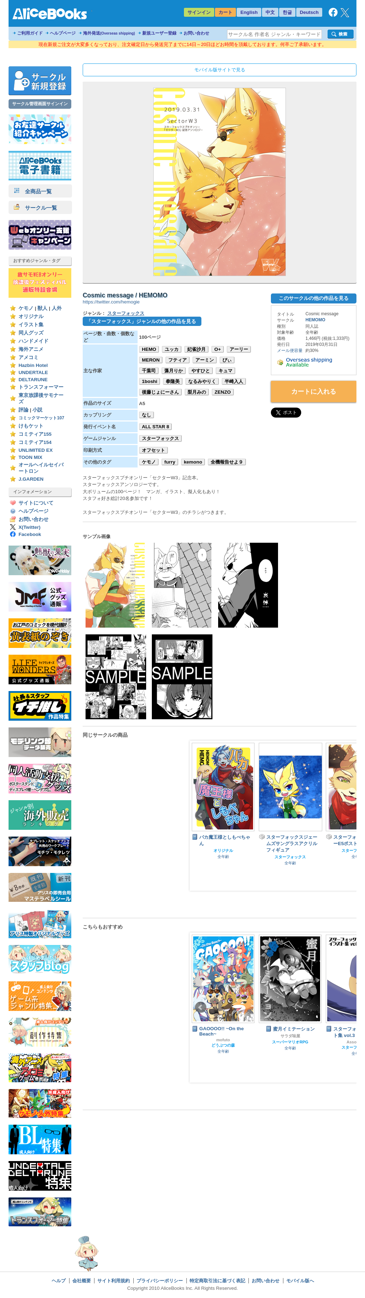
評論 (24, 410)
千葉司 (149, 370)
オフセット (153, 450)
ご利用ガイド (30, 33)
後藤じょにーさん (160, 392)
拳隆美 (173, 381)
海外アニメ (31, 349)
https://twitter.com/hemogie (111, 302)
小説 (37, 410)
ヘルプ (59, 1280)
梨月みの (196, 392)
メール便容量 (290, 350)
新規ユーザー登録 (159, 33)
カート (225, 12)
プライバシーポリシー (160, 1280)
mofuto (223, 1040)
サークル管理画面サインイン (40, 103)
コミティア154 (35, 442)
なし (146, 415)
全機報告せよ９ (227, 462)
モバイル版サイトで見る (219, 69)
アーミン (204, 360)
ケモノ (26, 308)
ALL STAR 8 (155, 426)
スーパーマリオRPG (290, 1042)
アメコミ (28, 357)
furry (169, 462)
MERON (151, 360)
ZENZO (223, 392)
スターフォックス (125, 313)
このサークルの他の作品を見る (314, 298)
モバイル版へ (300, 1280)
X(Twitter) (30, 527)
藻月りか (173, 370)
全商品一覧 (33, 191)
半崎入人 (234, 381)
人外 (57, 308)
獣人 (42, 308)
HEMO (149, 349)
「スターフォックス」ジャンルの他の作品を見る (141, 321)
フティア (177, 360)
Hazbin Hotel (33, 365)
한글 (287, 12)
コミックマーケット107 (41, 417)
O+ (217, 349)
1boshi (149, 381)
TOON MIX (30, 457)
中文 (270, 12)
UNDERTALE (33, 372)
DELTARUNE (33, 379)
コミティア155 (35, 434)
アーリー (239, 349)
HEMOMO (315, 319)
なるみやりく (202, 381)
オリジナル (31, 316)
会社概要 (81, 1280)
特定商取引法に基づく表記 (217, 1280)
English (249, 12)
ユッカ (172, 349)
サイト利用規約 (113, 1280)
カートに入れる (313, 391)
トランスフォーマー (41, 387)
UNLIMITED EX (36, 450)
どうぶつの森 (223, 1045)
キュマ (225, 370)
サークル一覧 (35, 208)
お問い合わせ (196, 33)
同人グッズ (31, 333)
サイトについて (36, 503)
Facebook (30, 534)
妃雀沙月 (196, 349)
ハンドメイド (33, 341)
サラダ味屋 (290, 1036)
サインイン (199, 12)
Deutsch (309, 12)
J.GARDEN (31, 479)
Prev (200, 815)
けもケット (31, 426)
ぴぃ (227, 360)
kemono (193, 462)
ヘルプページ (63, 33)
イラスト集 (31, 324)
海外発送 (109, 33)
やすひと (200, 370)
